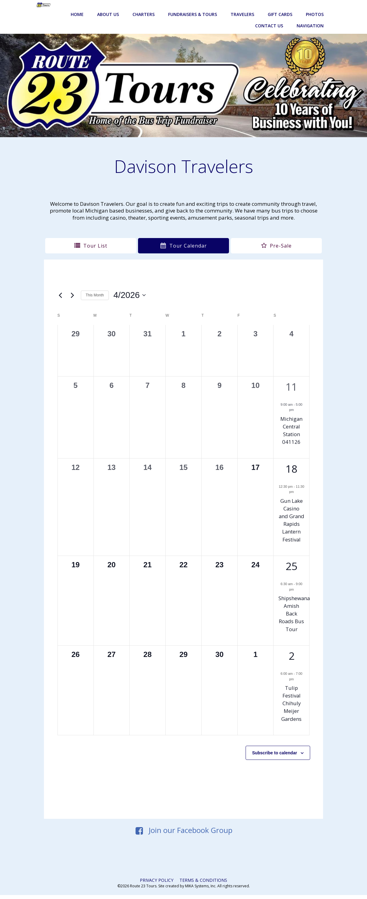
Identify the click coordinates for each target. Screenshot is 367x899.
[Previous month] (61, 289)
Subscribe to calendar (273, 754)
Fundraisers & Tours (193, 7)
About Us (109, 7)
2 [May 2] (290, 657)
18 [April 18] (290, 462)
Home (77, 7)
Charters (144, 7)
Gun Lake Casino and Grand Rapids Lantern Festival (290, 517)
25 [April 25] (290, 568)
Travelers (243, 7)
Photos (315, 7)
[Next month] (73, 289)
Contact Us (270, 18)
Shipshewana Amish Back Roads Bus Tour (293, 615)
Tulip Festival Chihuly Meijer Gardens (290, 705)
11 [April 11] (290, 380)
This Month (96, 289)
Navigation (310, 18)
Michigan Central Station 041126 (290, 424)
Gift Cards (280, 7)
